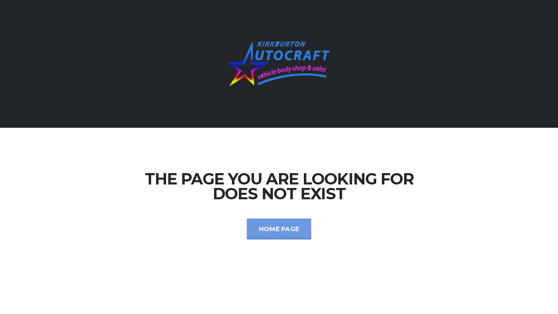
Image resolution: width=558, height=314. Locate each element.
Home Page (279, 229)
